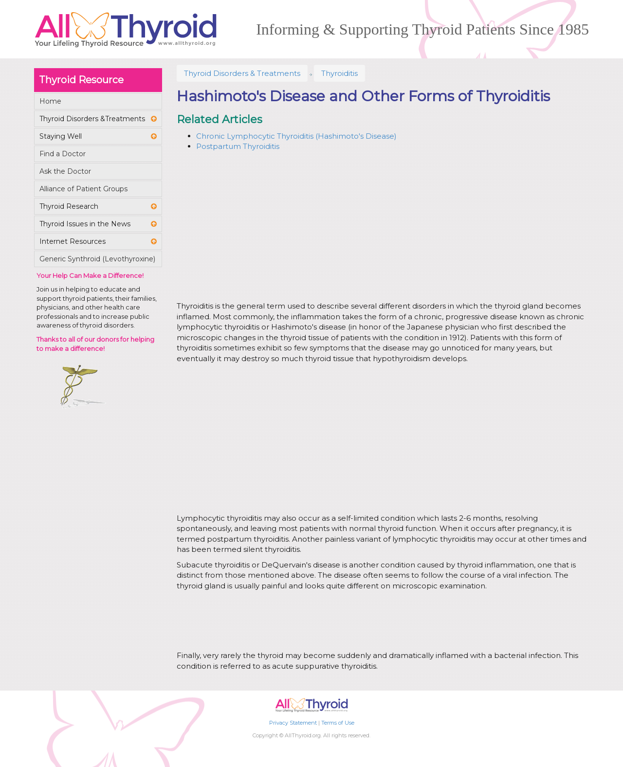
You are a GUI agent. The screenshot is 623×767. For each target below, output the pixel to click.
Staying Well (60, 136)
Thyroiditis (339, 73)
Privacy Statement (293, 722)
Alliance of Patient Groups (83, 188)
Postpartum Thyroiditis (237, 146)
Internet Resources (72, 241)
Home (50, 101)
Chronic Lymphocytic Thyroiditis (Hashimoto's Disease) (296, 136)
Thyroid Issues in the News (84, 223)
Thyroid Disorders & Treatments (242, 73)
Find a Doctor (62, 153)
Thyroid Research (68, 206)
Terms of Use (337, 722)
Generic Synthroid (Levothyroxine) (97, 259)
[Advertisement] (381, 228)
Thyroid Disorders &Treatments (92, 118)
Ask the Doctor (65, 171)
